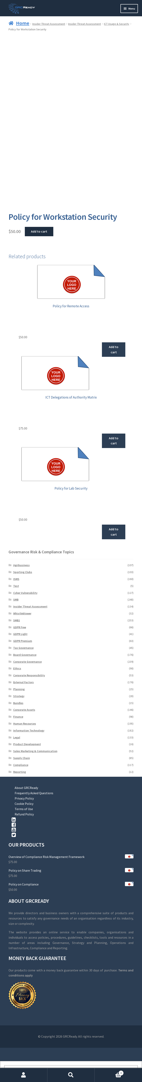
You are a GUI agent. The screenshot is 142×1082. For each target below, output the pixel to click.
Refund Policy (24, 814)
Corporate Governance (27, 661)
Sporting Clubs (22, 572)
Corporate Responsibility (29, 675)
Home (22, 23)
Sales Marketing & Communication (35, 751)
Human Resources (24, 723)
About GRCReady (26, 788)
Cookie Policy (24, 804)
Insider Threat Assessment (48, 24)
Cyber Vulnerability (25, 593)
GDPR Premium (22, 641)
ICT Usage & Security (116, 24)
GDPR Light (20, 634)
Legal (16, 737)
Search (71, 1075)
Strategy (18, 696)
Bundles (18, 703)
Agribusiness (21, 565)
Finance (18, 716)
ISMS (16, 579)
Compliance (20, 765)
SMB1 (16, 620)
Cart (109, 1072)
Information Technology (28, 730)
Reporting (19, 772)
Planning (19, 689)
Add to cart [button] (113, 349)
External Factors (23, 682)
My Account (23, 1075)
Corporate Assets (24, 710)
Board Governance (24, 655)
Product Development (27, 744)
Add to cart (39, 231)
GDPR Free (19, 627)
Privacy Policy (24, 798)
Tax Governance (23, 648)
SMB (16, 599)
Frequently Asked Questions (34, 793)
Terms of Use (24, 809)
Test (16, 586)
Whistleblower (22, 613)
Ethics (17, 668)
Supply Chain (21, 758)
